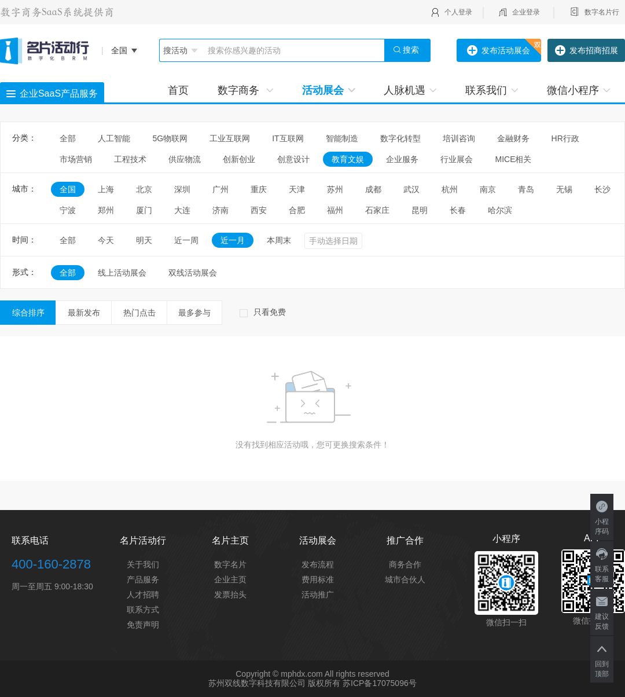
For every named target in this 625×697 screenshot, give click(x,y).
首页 (178, 90)
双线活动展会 (192, 272)
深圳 (182, 189)
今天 (106, 240)
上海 (106, 189)
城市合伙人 (405, 579)
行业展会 (456, 159)
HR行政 (569, 138)
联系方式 (143, 609)
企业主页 (230, 579)
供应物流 (184, 159)
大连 (182, 210)
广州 (220, 189)
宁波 (68, 210)
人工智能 (114, 138)
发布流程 (318, 564)
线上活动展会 (122, 272)
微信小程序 (578, 90)
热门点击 (139, 312)
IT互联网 (287, 138)
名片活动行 (143, 540)
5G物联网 (170, 138)
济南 (220, 210)
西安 (259, 210)
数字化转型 (400, 138)
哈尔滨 (500, 210)
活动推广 (318, 594)
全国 (68, 189)
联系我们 (491, 90)
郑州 (106, 210)
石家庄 (377, 210)
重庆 (259, 189)
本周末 (279, 240)
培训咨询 (459, 138)
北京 (144, 189)
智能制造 (342, 138)
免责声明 (143, 624)
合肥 (297, 210)
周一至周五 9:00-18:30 (52, 586)
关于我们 (143, 564)
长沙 (602, 189)
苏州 (335, 189)
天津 (297, 189)
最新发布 (84, 312)
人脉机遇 (410, 90)
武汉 (411, 189)
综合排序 (28, 312)
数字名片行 (601, 12)
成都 (373, 189)
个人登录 (458, 12)
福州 (335, 210)
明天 (144, 240)
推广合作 (405, 540)
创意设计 (293, 159)
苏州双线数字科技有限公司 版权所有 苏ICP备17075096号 (312, 683)
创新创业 (239, 159)
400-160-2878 (51, 564)
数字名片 (230, 564)
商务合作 (405, 564)
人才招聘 (143, 594)
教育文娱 (348, 159)
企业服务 (402, 159)
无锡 (564, 189)
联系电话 (30, 540)
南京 (488, 189)
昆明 (419, 210)
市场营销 (76, 159)
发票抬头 (230, 594)
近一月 (232, 240)
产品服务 (143, 579)
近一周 (186, 240)
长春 (458, 210)
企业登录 (526, 12)
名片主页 (230, 540)
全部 (68, 138)
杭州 (450, 189)
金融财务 (513, 138)
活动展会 (328, 90)
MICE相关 (513, 159)
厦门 (144, 210)
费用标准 (318, 579)
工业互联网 (229, 138)
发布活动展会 (498, 51)
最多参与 (194, 312)
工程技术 (130, 159)
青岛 (526, 189)
